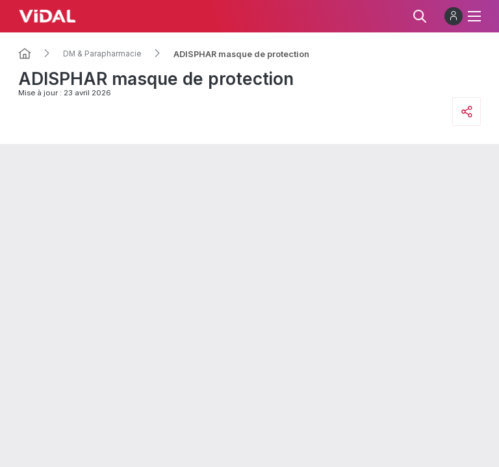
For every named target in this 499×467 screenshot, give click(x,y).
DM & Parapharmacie (102, 53)
